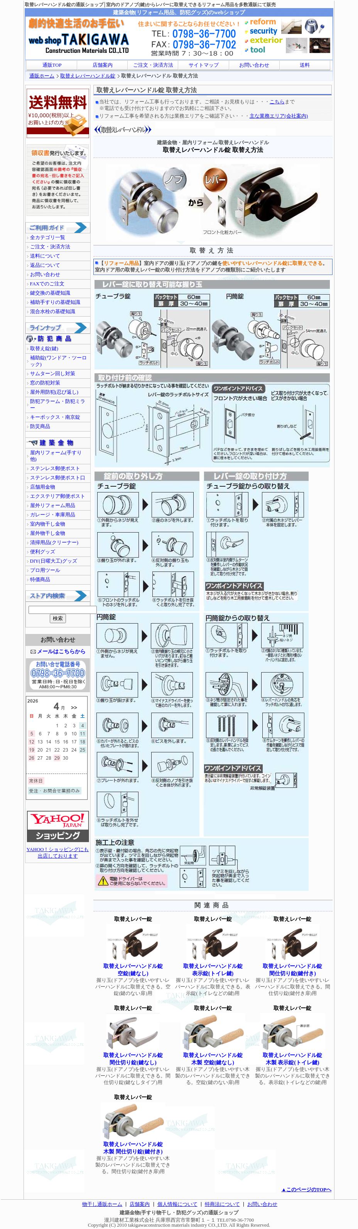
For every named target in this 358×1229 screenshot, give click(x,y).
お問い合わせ (254, 65)
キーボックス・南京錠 (55, 417)
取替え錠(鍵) (44, 348)
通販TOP (52, 65)
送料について (45, 256)
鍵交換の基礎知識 (50, 293)
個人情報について (177, 1204)
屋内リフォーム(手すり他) (56, 456)
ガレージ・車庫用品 (52, 515)
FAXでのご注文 (47, 284)
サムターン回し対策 (52, 373)
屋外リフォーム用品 (52, 505)
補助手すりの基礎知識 (55, 302)
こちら (277, 102)
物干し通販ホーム (102, 1204)
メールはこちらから (61, 651)
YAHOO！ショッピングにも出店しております (58, 850)
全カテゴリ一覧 (47, 237)
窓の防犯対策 (45, 383)
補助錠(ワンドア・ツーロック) (58, 361)
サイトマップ (204, 65)
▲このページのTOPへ (306, 1189)
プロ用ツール (45, 570)
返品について (45, 265)
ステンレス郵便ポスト (55, 468)
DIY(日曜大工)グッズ (53, 561)
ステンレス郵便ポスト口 (57, 477)
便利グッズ (42, 552)
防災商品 (40, 426)
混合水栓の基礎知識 (52, 311)
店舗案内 (103, 65)
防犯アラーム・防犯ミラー (57, 405)
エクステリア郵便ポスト (57, 496)
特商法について (222, 1204)
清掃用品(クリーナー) (54, 542)
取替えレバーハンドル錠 (87, 76)
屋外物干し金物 (47, 533)
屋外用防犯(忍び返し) (54, 392)
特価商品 (40, 579)
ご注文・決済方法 (153, 65)
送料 (305, 65)
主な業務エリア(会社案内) (279, 116)
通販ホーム (41, 76)
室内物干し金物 (47, 524)
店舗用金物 (42, 487)
